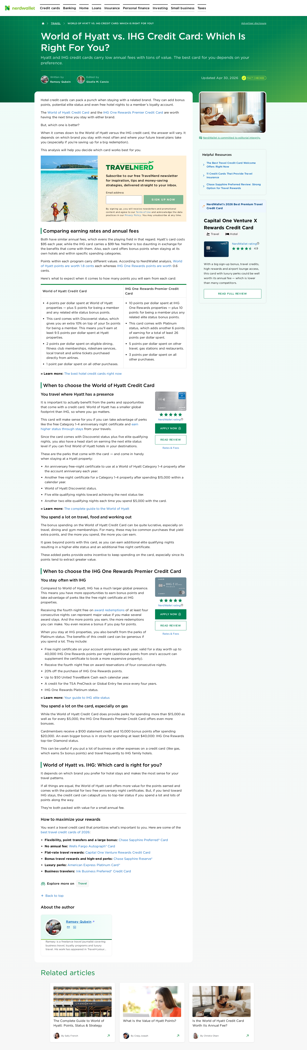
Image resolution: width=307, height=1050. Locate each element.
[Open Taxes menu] (202, 8)
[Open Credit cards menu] (50, 8)
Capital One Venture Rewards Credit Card (117, 852)
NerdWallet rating (169, 419)
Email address (115, 192)
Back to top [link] (54, 896)
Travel (55, 23)
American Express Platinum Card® (94, 865)
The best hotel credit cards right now (93, 373)
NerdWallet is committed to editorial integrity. (230, 137)
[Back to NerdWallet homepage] (43, 23)
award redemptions (109, 610)
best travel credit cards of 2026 (65, 832)
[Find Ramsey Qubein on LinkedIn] (74, 927)
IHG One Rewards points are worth (144, 266)
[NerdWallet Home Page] (20, 8)
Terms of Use (143, 212)
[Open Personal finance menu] (136, 8)
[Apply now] (170, 428)
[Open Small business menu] (182, 8)
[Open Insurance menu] (112, 8)
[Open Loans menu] (96, 8)
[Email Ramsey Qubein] (68, 927)
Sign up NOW (163, 199)
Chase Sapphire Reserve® (133, 859)
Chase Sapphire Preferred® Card (143, 840)
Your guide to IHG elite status (87, 698)
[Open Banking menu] (69, 8)
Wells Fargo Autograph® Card (92, 846)
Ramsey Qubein (80, 922)
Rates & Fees (171, 447)
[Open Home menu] (84, 8)
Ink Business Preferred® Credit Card (103, 871)
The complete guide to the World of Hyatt (96, 509)
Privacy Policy (133, 215)
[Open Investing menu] (160, 8)
